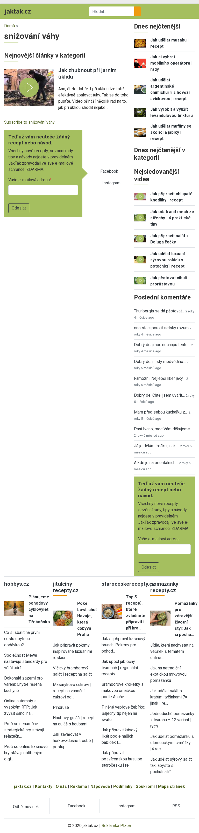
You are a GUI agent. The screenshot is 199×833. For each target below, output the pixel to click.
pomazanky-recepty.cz (165, 587)
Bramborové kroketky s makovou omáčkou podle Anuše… (123, 690)
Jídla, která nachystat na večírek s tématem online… (172, 651)
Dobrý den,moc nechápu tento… (162, 344)
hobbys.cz (16, 584)
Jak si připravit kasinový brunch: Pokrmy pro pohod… (123, 645)
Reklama (78, 786)
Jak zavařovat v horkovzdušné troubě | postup (73, 740)
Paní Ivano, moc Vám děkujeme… (163, 428)
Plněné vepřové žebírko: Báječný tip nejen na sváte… (123, 713)
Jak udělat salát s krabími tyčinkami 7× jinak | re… (168, 697)
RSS (176, 805)
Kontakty (43, 786)
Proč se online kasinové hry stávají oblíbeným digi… (26, 752)
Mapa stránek (171, 786)
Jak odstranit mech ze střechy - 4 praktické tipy (172, 218)
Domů (9, 25)
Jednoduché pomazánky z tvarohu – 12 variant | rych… (172, 720)
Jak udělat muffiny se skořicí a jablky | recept (170, 132)
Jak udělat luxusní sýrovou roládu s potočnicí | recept (167, 260)
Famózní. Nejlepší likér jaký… (159, 378)
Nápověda (100, 786)
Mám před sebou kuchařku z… (161, 412)
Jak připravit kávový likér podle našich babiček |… (120, 736)
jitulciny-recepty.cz (66, 587)
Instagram (111, 182)
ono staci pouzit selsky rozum (161, 327)
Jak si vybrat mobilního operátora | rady (171, 63)
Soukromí (145, 786)
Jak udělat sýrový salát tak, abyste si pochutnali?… (171, 765)
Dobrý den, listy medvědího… (160, 361)
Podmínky (122, 786)
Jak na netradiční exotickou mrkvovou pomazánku (168, 674)
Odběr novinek (26, 806)
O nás (61, 786)
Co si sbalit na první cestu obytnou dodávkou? (22, 638)
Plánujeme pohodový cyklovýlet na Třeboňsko (39, 609)
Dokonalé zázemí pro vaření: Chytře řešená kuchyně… (23, 684)
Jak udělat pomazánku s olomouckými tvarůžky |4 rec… (172, 742)
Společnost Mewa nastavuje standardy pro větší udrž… (25, 661)
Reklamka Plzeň (116, 825)
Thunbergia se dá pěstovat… (159, 311)
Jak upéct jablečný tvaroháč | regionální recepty (120, 667)
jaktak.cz (23, 786)
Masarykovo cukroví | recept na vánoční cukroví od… (72, 690)
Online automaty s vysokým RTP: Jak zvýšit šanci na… (20, 707)
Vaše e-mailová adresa (29, 179)
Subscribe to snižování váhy (29, 122)
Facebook (109, 171)
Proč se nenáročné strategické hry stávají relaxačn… (24, 730)
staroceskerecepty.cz (128, 584)
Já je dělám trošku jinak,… (156, 445)
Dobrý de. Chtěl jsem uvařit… (159, 395)
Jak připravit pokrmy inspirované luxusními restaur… (72, 651)
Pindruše (61, 707)
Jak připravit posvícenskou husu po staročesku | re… (122, 759)
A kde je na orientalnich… (156, 462)
